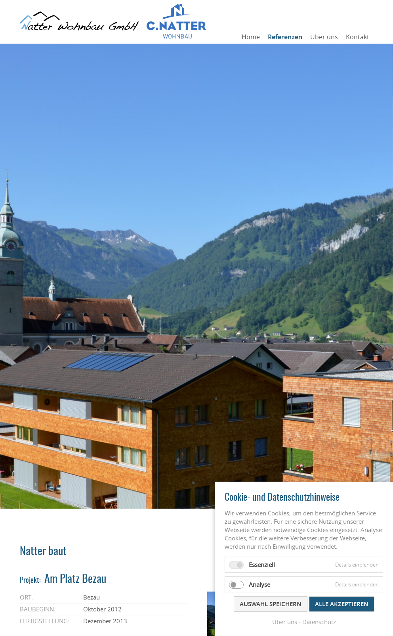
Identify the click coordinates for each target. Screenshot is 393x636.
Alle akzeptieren (341, 604)
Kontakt (357, 37)
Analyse (259, 584)
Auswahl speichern (270, 604)
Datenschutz (319, 622)
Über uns (324, 37)
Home (251, 37)
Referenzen (285, 37)
